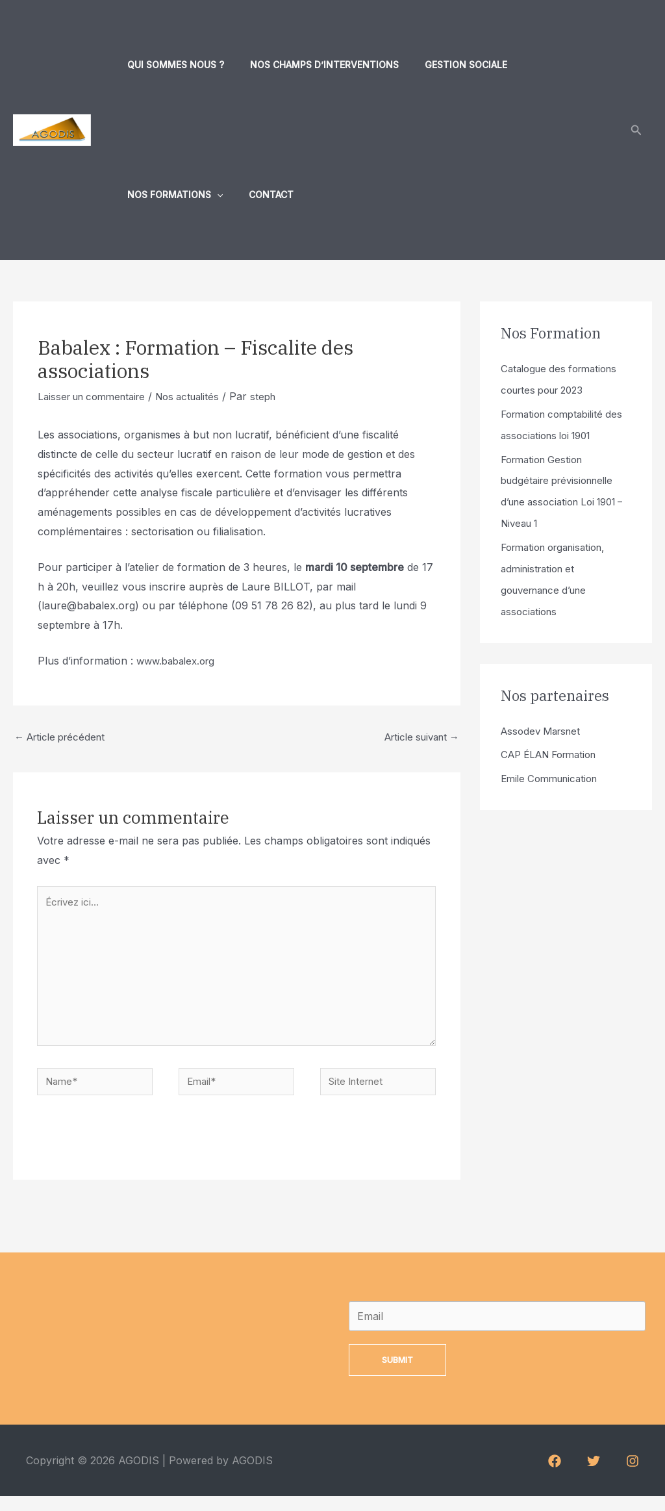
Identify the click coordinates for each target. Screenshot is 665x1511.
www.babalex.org (179, 660)
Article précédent (63, 738)
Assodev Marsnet (544, 723)
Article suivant (417, 738)
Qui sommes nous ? (171, 64)
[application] (595, 65)
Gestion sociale (446, 64)
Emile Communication (554, 770)
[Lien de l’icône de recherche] (636, 130)
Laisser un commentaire (97, 396)
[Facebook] (554, 1475)
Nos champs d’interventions (312, 64)
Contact (145, 194)
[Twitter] (593, 1475)
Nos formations (553, 65)
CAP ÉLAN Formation (554, 747)
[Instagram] (632, 1475)
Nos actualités (201, 396)
